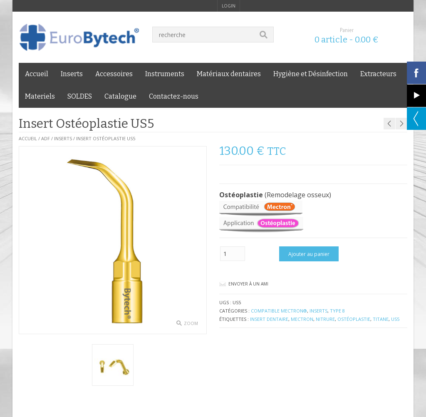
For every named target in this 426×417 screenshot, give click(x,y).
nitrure (325, 319)
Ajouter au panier (308, 254)
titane (381, 319)
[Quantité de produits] (232, 253)
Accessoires (114, 74)
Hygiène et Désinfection (310, 74)
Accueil (36, 74)
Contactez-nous (173, 96)
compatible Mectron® (279, 311)
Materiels (40, 96)
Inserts (72, 74)
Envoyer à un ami (248, 284)
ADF (45, 138)
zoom (191, 323)
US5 (395, 319)
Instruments (164, 74)
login (228, 6)
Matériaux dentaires (229, 74)
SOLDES (79, 96)
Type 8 (337, 311)
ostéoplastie (353, 319)
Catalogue (120, 96)
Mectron (302, 319)
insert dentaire (269, 319)
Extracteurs (378, 74)
